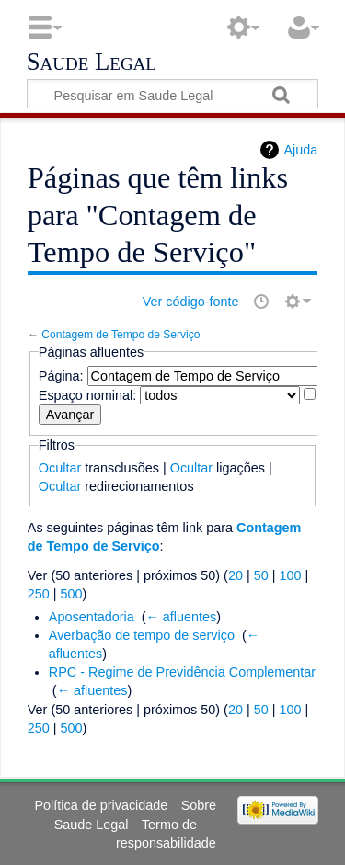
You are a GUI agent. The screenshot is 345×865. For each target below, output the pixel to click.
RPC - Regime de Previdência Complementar (182, 672)
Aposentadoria (91, 616)
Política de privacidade (101, 805)
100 (290, 575)
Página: (61, 376)
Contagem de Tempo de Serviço (120, 334)
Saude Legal (91, 62)
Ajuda (300, 149)
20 (235, 575)
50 (261, 575)
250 (39, 593)
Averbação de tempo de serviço (142, 635)
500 (72, 593)
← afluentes (180, 616)
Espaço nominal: (87, 395)
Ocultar (60, 468)
